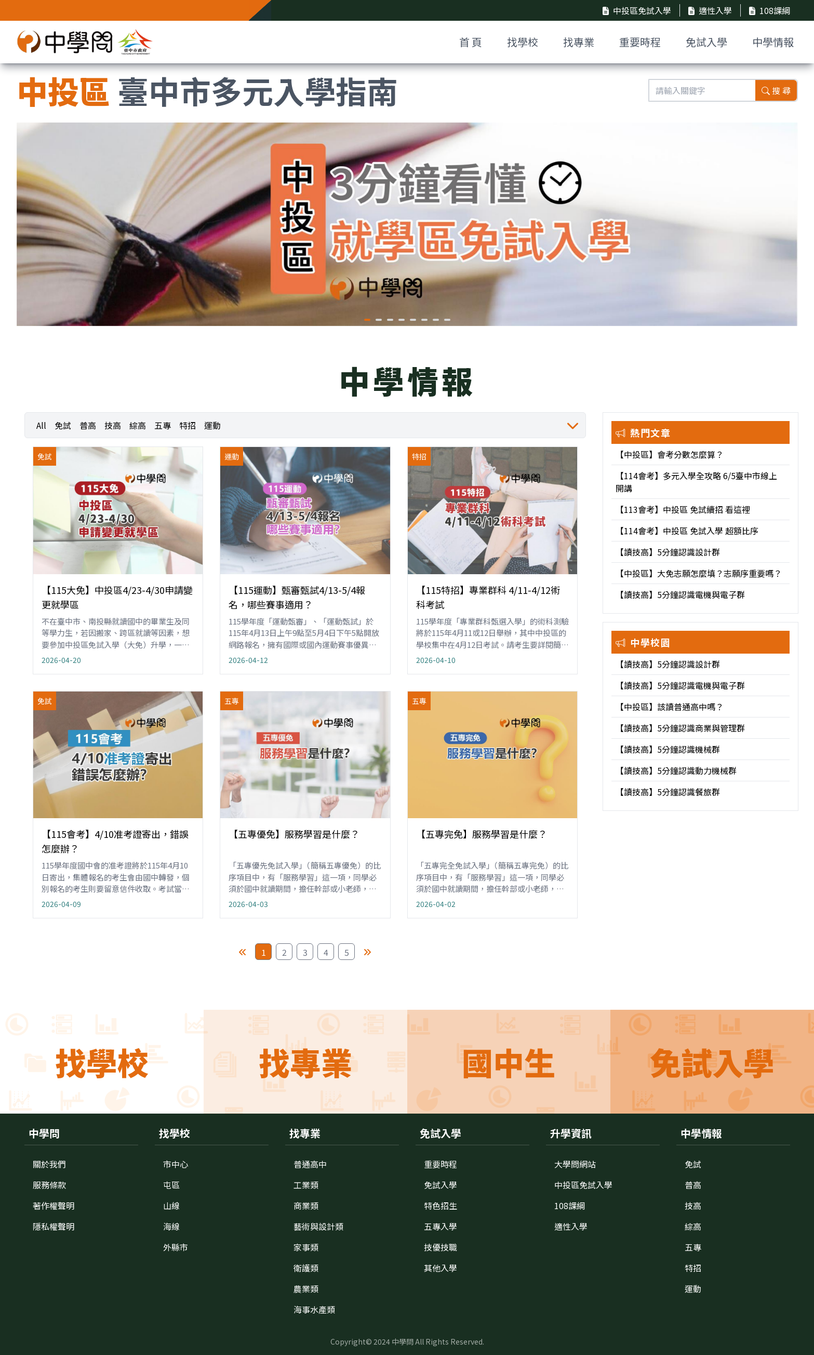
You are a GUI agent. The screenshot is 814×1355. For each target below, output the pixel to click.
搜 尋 (776, 90)
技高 (112, 425)
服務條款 (49, 1184)
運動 (212, 425)
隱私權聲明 (53, 1226)
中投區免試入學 (637, 10)
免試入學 (706, 41)
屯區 (171, 1184)
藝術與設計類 (318, 1226)
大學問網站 (575, 1164)
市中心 (175, 1164)
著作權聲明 (53, 1205)
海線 (171, 1226)
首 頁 (470, 41)
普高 (87, 425)
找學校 (522, 41)
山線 (171, 1205)
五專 (162, 425)
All (41, 425)
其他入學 (440, 1268)
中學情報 (773, 41)
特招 (187, 425)
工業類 (305, 1184)
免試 (63, 425)
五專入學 (440, 1226)
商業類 (305, 1205)
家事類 (305, 1247)
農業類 (305, 1288)
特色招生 (440, 1205)
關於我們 (49, 1164)
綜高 (137, 425)
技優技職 (440, 1247)
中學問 (402, 1341)
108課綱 (769, 10)
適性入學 (710, 10)
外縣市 (175, 1247)
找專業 (578, 41)
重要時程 (640, 41)
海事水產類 (314, 1309)
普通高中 (310, 1164)
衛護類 (305, 1268)
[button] (367, 319)
